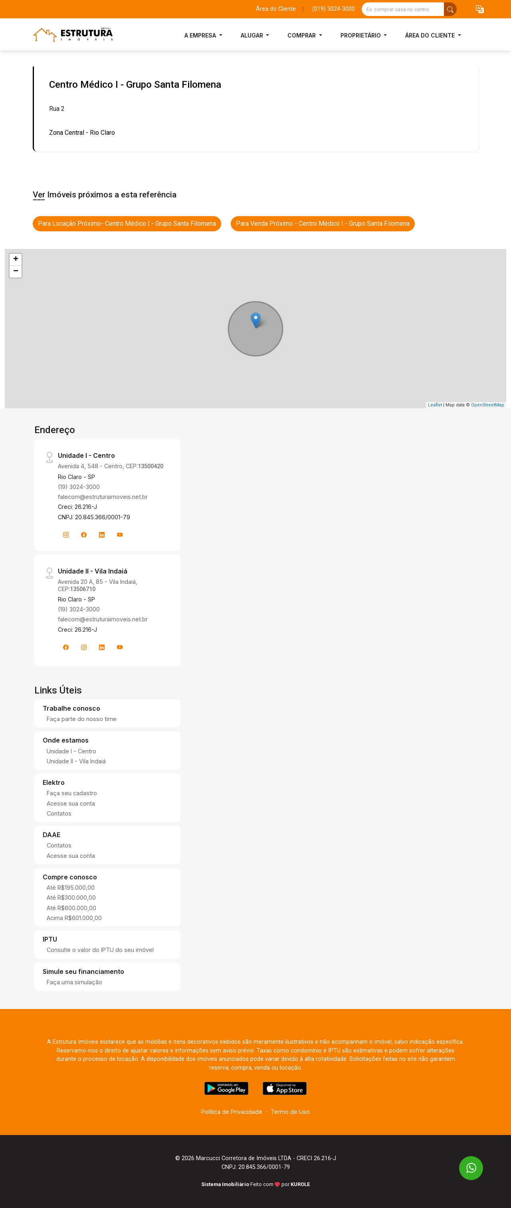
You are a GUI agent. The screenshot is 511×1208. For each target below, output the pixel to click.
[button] (480, 9)
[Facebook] (84, 535)
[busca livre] (450, 9)
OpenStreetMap (487, 405)
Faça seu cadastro (72, 793)
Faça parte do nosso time (82, 718)
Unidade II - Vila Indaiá (76, 761)
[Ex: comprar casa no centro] (403, 9)
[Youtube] (120, 535)
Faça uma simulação (74, 982)
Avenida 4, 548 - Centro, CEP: (110, 466)
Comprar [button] (302, 35)
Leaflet (435, 405)
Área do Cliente (276, 9)
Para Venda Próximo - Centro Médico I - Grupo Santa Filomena (323, 223)
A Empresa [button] (201, 35)
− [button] (15, 272)
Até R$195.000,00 (71, 887)
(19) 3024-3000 (79, 486)
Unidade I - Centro (71, 751)
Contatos (59, 813)
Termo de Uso (290, 1111)
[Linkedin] (102, 535)
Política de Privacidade (231, 1111)
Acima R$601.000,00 (74, 917)
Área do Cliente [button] (430, 35)
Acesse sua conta (71, 803)
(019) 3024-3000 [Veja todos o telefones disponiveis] (333, 9)
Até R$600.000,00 (71, 908)
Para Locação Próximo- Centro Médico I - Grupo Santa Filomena (127, 223)
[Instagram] (66, 535)
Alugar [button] (253, 35)
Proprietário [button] (361, 35)
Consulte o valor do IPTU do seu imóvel (100, 949)
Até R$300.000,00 (71, 897)
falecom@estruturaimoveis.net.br (103, 496)
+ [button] (15, 260)
